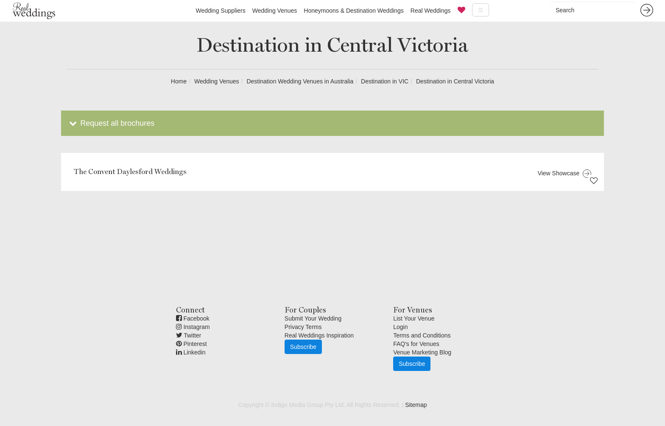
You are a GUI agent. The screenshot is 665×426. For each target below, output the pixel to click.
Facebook (193, 318)
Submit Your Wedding (313, 318)
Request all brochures (110, 123)
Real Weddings (431, 10)
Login (400, 327)
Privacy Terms (303, 327)
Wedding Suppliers (220, 10)
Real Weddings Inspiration (319, 335)
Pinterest (191, 343)
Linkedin (191, 352)
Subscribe (303, 346)
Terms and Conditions (421, 335)
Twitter (188, 335)
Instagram (193, 327)
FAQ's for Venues (416, 343)
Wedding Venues (274, 10)
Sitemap (416, 404)
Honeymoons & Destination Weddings (354, 10)
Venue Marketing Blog (422, 352)
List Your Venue (413, 318)
